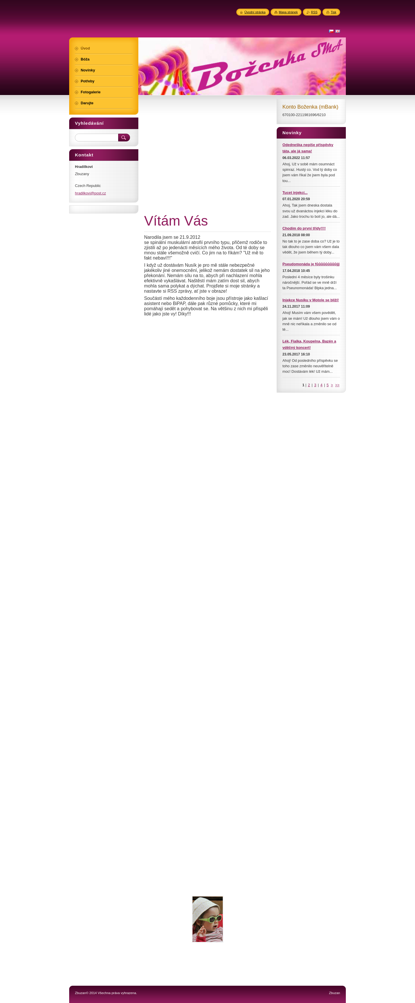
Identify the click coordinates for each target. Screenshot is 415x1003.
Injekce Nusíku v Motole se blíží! (310, 300)
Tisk (333, 12)
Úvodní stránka (254, 12)
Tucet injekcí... (295, 192)
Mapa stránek (288, 12)
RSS (314, 12)
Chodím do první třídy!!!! (304, 228)
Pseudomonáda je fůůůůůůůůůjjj (310, 264)
